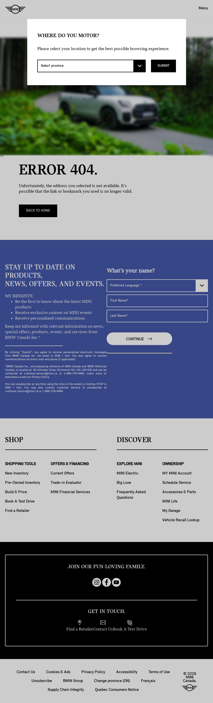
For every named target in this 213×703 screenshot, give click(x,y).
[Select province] (91, 66)
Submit (163, 66)
